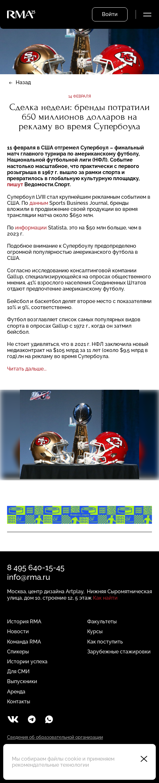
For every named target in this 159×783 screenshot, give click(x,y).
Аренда (16, 692)
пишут (15, 184)
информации (31, 228)
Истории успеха (27, 662)
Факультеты (102, 622)
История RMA (24, 622)
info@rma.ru (28, 577)
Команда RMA (24, 642)
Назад (23, 82)
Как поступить (105, 642)
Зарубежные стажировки (119, 652)
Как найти (105, 598)
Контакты (18, 702)
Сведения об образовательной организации (55, 737)
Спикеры (18, 652)
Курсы (95, 631)
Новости (18, 631)
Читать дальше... (26, 369)
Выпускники (22, 681)
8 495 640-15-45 (35, 567)
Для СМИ (18, 671)
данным (38, 203)
